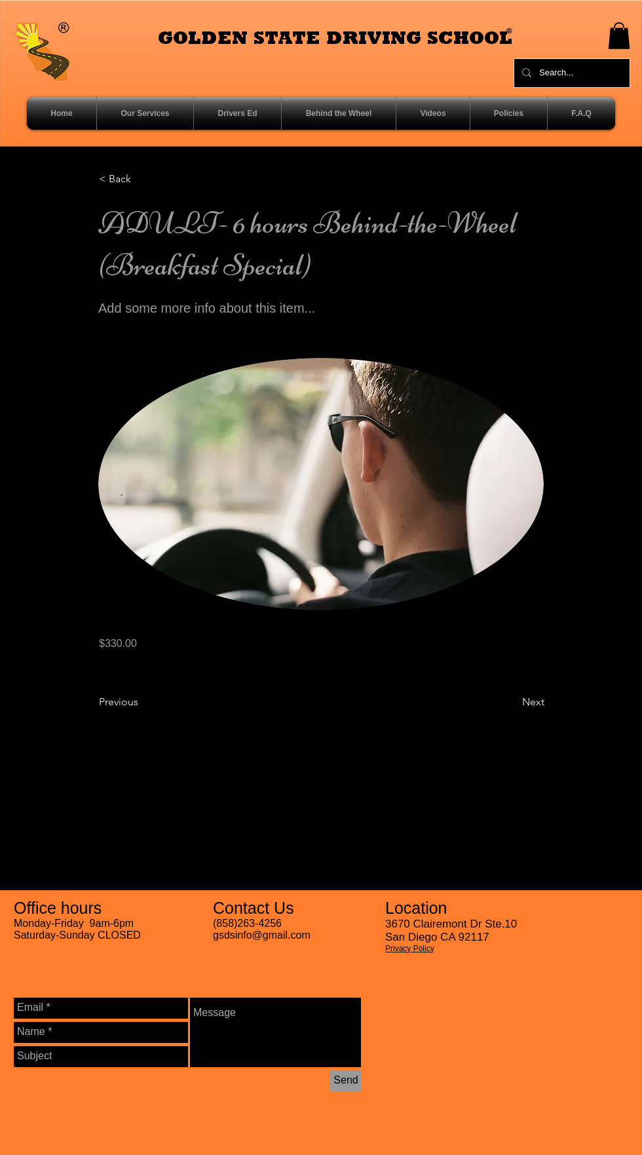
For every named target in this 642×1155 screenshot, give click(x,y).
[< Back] (142, 179)
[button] (619, 35)
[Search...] (570, 73)
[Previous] (142, 702)
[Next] (511, 702)
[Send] (346, 1080)
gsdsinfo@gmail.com (262, 935)
